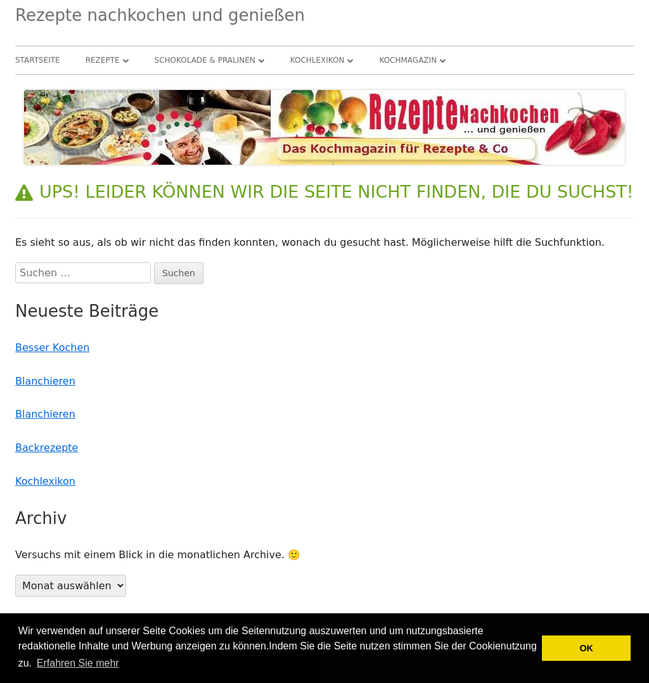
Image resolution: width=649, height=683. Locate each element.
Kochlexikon (317, 60)
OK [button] (586, 648)
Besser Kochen (52, 348)
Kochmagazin (408, 60)
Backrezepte (46, 448)
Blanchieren (45, 381)
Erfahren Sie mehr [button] (78, 663)
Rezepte (103, 60)
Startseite (37, 60)
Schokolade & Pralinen (205, 60)
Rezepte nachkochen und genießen (160, 15)
